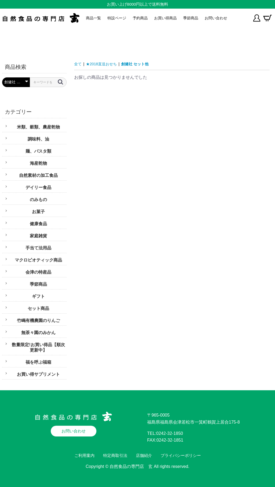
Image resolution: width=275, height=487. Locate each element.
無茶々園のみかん (38, 332)
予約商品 (140, 18)
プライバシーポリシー (181, 455)
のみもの (38, 199)
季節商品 (190, 18)
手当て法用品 (38, 248)
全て (78, 64)
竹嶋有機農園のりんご (38, 320)
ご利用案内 (84, 455)
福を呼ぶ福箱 (38, 362)
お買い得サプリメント (38, 374)
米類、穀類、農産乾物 (38, 127)
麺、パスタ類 (38, 151)
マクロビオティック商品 (38, 260)
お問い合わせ (216, 18)
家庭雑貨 (38, 236)
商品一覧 (93, 18)
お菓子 (38, 211)
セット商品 (38, 308)
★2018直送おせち (101, 64)
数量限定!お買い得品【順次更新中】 (38, 347)
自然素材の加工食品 (38, 175)
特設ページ (116, 18)
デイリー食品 (38, 187)
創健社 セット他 (135, 64)
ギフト (38, 296)
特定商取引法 (115, 455)
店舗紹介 (144, 455)
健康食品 (38, 223)
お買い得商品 (165, 18)
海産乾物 (38, 163)
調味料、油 (38, 139)
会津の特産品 (38, 272)
